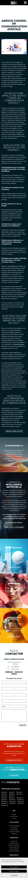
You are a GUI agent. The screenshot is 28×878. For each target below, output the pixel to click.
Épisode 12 (12, 799)
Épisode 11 (4, 799)
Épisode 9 (12, 798)
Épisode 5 (20, 794)
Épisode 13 (20, 799)
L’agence (14, 814)
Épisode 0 (4, 792)
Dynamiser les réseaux (14, 601)
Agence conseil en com (14, 431)
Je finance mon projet (14, 760)
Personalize (14, 875)
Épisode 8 (4, 798)
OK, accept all (14, 867)
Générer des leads (14, 567)
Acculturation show (14, 843)
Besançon (18, 672)
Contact (14, 818)
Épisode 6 (4, 796)
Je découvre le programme (14, 527)
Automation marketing (14, 851)
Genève (14, 674)
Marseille (9, 672)
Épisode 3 (4, 794)
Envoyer (23, 725)
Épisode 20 (4, 805)
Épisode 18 (12, 803)
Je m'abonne (14, 775)
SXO (24, 422)
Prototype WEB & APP (14, 847)
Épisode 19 (21, 803)
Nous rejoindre (14, 816)
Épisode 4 (12, 794)
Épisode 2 (19, 792)
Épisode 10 (20, 798)
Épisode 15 (13, 801)
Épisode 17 (4, 803)
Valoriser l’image (14, 636)
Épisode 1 (12, 792)
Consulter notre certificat (14, 522)
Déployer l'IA (14, 466)
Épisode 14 (4, 801)
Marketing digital (14, 829)
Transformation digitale (14, 831)
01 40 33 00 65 (15, 669)
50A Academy (14, 841)
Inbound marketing (14, 849)
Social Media (14, 827)
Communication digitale (14, 825)
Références (14, 833)
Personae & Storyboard (14, 845)
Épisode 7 (12, 796)
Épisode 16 (21, 801)
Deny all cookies (14, 871)
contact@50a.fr (15, 666)
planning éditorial (19, 344)
